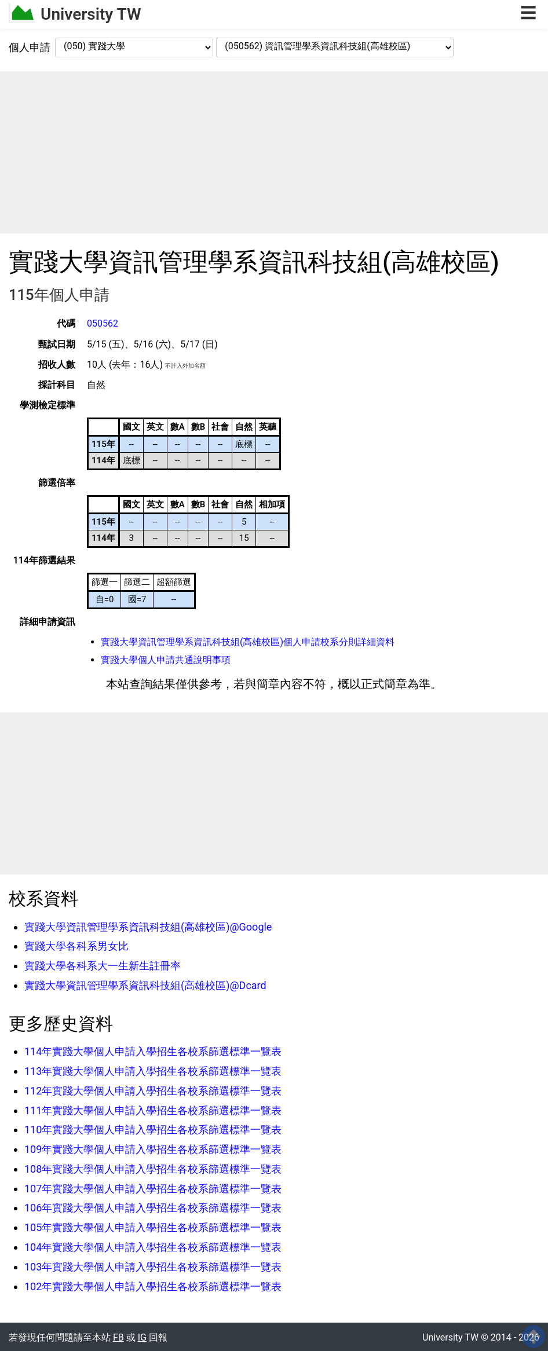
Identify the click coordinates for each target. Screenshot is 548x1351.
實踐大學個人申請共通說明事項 (166, 659)
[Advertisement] (274, 152)
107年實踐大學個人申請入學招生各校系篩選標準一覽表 (153, 1188)
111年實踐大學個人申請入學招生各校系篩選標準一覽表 (153, 1110)
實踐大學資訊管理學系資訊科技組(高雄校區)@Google (148, 927)
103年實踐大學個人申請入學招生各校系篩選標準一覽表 (153, 1267)
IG (142, 1337)
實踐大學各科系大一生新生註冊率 (102, 966)
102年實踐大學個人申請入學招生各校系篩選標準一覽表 (153, 1286)
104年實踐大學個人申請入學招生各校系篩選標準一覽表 (153, 1247)
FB (118, 1337)
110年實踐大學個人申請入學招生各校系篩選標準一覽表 (153, 1129)
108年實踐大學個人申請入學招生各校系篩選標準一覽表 (153, 1169)
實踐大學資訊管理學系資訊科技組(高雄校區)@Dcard (145, 985)
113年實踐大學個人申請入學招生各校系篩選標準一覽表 (153, 1071)
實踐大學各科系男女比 (76, 946)
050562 (102, 323)
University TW (91, 14)
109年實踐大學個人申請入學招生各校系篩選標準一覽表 (153, 1149)
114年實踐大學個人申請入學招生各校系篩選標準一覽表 (153, 1051)
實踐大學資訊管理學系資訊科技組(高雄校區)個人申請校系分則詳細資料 (247, 641)
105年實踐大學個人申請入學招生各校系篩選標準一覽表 (153, 1227)
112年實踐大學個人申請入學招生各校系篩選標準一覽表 (153, 1091)
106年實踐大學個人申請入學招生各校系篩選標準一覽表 (153, 1208)
